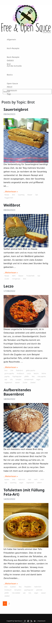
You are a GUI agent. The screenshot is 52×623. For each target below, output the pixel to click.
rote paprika (42, 376)
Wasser (29, 195)
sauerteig (13, 483)
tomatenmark (28, 379)
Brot (9, 64)
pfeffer (26, 376)
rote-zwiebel (16, 593)
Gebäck (10, 60)
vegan (38, 379)
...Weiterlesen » (11, 191)
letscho (36, 373)
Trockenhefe (30, 276)
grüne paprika (9, 373)
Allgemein (11, 40)
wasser (17, 382)
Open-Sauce (12, 84)
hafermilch (21, 479)
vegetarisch (8, 382)
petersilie (39, 590)
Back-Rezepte (13, 57)
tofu (11, 379)
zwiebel (7, 596)
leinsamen (17, 590)
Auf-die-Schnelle (14, 66)
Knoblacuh (20, 373)
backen (7, 479)
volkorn (39, 483)
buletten (13, 587)
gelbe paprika (30, 370)
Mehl (13, 276)
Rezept (7, 195)
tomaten (18, 379)
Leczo (29, 373)
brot (6, 370)
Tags (9, 94)
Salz (36, 195)
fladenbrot (19, 370)
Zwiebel (32, 382)
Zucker (7, 279)
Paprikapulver (16, 376)
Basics (10, 75)
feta (20, 587)
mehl (35, 479)
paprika (7, 376)
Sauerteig (21, 195)
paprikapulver (28, 590)
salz (6, 379)
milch (42, 479)
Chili (11, 370)
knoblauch (8, 590)
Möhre (44, 373)
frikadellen (27, 587)
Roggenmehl (9, 198)
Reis (33, 376)
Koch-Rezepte (13, 48)
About (9, 87)
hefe (29, 479)
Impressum (12, 90)
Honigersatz (16, 279)
